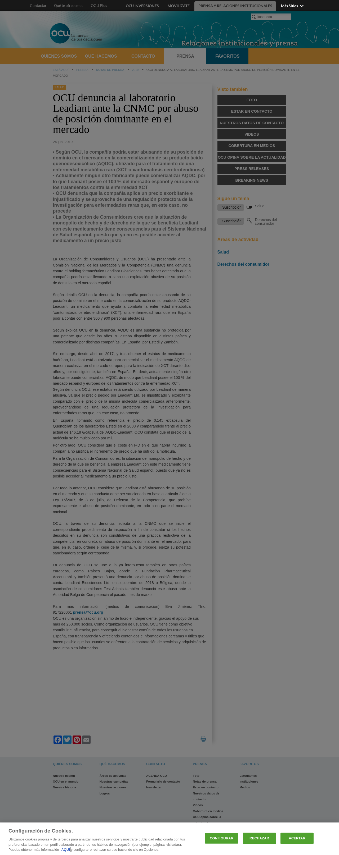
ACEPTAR (297, 838)
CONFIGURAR (221, 838)
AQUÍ (65, 850)
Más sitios (293, 5)
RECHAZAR (259, 838)
